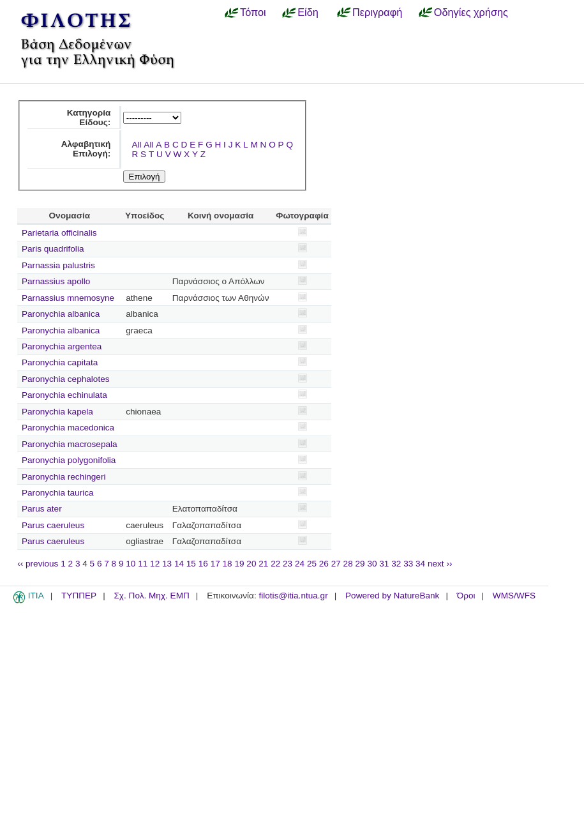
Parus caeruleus (53, 525)
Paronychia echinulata (64, 395)
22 (275, 563)
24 (299, 563)
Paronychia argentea (61, 346)
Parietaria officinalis (59, 233)
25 (312, 563)
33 (408, 563)
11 (142, 563)
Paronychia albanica (61, 314)
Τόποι (253, 12)
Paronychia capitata (60, 362)
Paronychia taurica (58, 493)
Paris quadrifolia (53, 249)
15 (191, 563)
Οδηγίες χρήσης (471, 12)
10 (130, 563)
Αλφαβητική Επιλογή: (86, 148)
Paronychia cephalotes (66, 379)
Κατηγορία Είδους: (89, 117)
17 (215, 563)
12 (155, 563)
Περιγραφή (377, 12)
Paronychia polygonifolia (69, 460)
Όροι (466, 595)
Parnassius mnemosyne (68, 298)
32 (396, 563)
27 (336, 563)
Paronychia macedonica (68, 427)
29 (360, 563)
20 (251, 563)
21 (263, 563)
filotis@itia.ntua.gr (292, 595)
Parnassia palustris (58, 265)
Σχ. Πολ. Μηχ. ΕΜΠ (151, 595)
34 (420, 563)
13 (167, 563)
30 (372, 563)
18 (227, 563)
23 (287, 563)
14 (179, 563)
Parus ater (42, 508)
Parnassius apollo (56, 281)
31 (384, 563)
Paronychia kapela (57, 411)
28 (348, 563)
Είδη (307, 12)
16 (203, 563)
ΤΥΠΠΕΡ (78, 595)
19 (239, 563)
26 (324, 563)
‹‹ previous (37, 563)
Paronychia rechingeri (63, 477)
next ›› (440, 563)
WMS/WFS (514, 595)
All (136, 144)
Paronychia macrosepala (69, 444)
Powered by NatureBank (392, 595)
